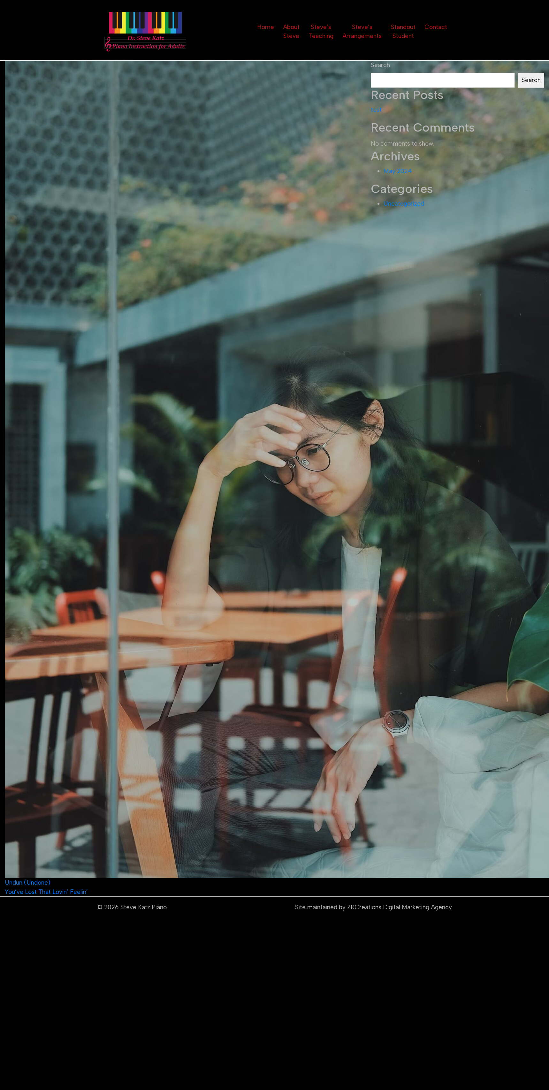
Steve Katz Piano (143, 907)
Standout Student (403, 31)
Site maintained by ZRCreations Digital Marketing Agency (373, 907)
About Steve (291, 31)
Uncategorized (404, 203)
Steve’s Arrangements (362, 31)
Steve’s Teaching (321, 31)
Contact (435, 27)
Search (380, 65)
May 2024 (398, 171)
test (376, 109)
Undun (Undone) (27, 882)
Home (265, 27)
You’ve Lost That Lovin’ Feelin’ (46, 892)
